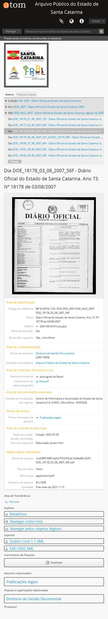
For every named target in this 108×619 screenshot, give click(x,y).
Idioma (71, 21)
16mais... (15, 161)
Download (54, 562)
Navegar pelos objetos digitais (33, 528)
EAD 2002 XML (19, 548)
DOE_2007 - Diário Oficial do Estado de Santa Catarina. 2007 (49, 107)
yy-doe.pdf (42, 381)
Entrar (96, 21)
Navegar (11, 31)
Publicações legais (50, 417)
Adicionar (14, 501)
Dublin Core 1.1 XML (24, 541)
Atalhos (82, 21)
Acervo (9, 94)
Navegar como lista (24, 521)
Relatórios (16, 514)
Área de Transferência (61, 21)
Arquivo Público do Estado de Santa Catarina (62, 363)
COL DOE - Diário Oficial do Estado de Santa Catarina (49, 101)
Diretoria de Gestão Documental (55, 353)
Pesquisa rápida (26, 94)
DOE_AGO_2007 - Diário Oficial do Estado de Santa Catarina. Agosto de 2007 (59, 113)
